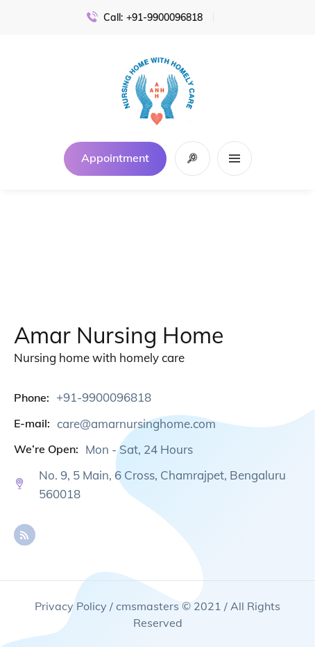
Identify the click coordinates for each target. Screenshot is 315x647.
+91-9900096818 (164, 17)
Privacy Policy (71, 606)
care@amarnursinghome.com (136, 423)
